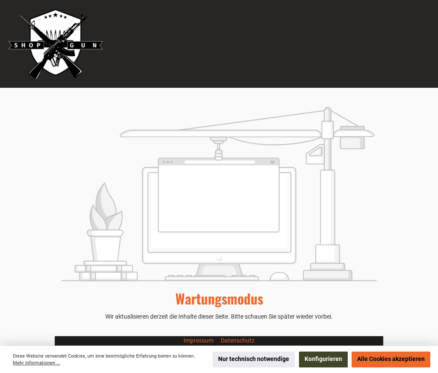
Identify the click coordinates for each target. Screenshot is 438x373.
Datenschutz (238, 340)
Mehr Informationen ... (36, 363)
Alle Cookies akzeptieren (391, 359)
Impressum (199, 340)
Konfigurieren (323, 359)
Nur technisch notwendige (253, 359)
